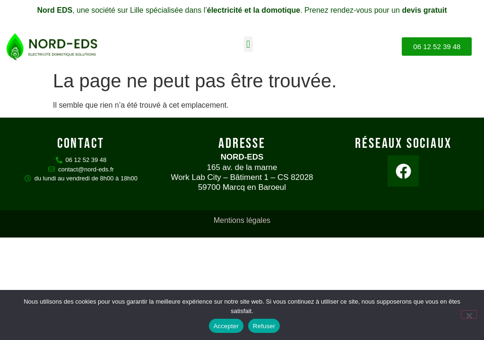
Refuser (264, 326)
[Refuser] (469, 314)
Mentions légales (242, 220)
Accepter (226, 326)
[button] (248, 44)
